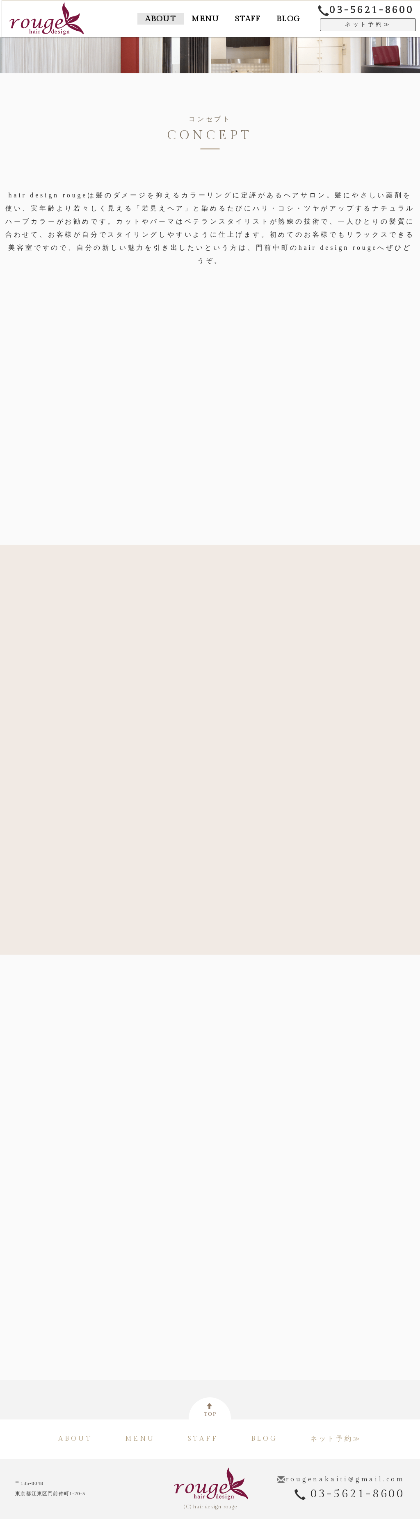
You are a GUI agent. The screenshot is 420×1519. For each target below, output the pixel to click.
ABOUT (139, 18)
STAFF (238, 18)
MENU (190, 18)
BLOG (285, 18)
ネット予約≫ (368, 25)
